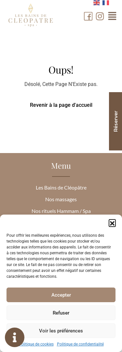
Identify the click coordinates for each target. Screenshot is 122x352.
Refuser (61, 313)
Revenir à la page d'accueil (61, 105)
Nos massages (61, 199)
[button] (112, 222)
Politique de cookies (36, 344)
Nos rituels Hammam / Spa (61, 211)
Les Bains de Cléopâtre (61, 187)
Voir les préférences (61, 331)
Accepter (61, 295)
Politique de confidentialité (80, 344)
